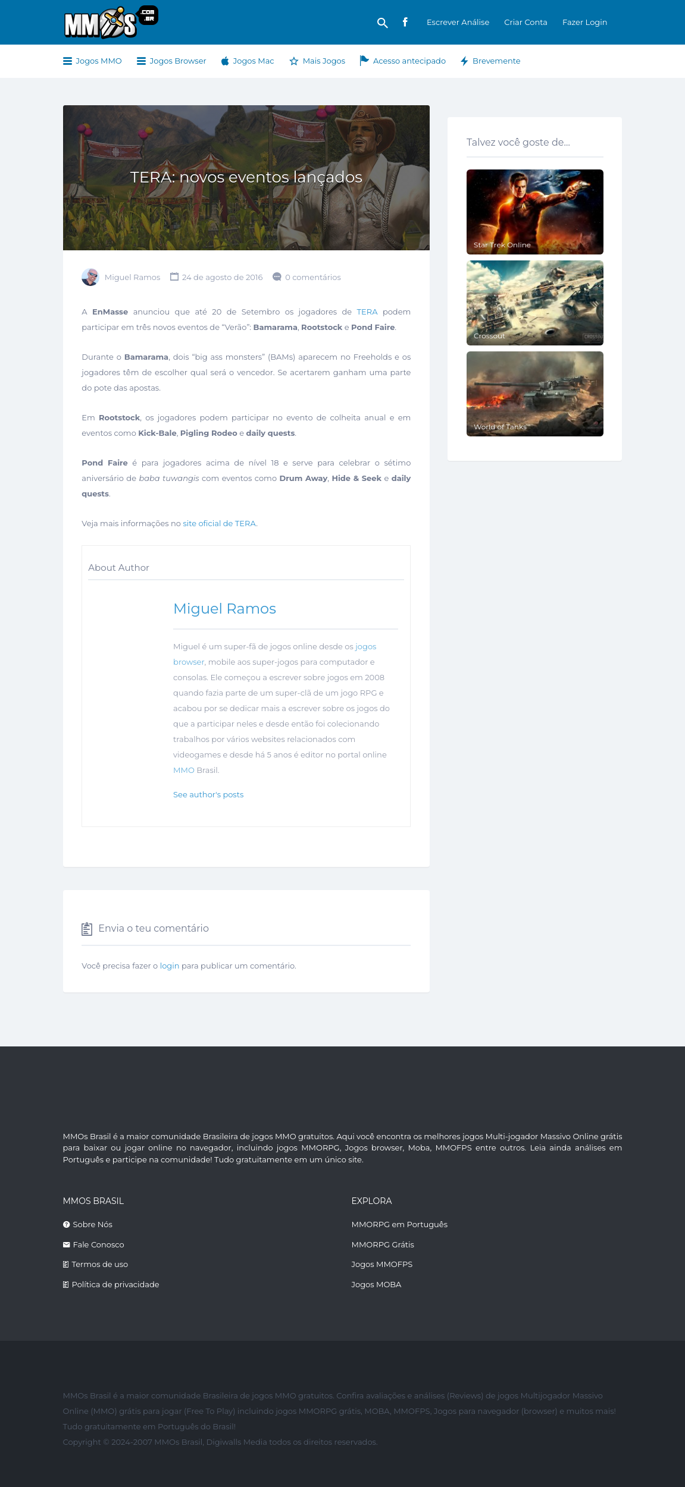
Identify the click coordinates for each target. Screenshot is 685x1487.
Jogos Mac (253, 60)
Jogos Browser (178, 60)
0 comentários (313, 277)
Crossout (489, 335)
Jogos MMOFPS (382, 1264)
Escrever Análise (458, 22)
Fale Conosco (98, 1244)
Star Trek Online (502, 244)
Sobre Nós (92, 1224)
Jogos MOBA (377, 1284)
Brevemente (497, 60)
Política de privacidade (115, 1284)
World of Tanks (500, 426)
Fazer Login (585, 22)
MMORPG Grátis (383, 1244)
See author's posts (208, 794)
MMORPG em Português (400, 1224)
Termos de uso (100, 1264)
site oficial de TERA (219, 523)
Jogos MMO (99, 60)
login (170, 965)
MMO (184, 770)
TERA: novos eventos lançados (246, 177)
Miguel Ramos (133, 277)
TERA (367, 311)
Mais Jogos (324, 60)
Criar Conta (526, 22)
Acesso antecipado (409, 60)
